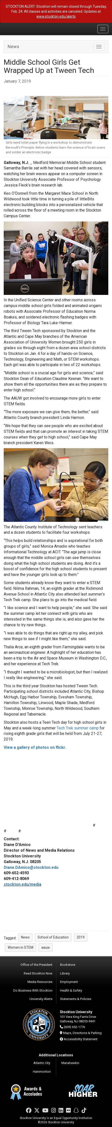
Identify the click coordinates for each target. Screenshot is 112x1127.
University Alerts (40, 999)
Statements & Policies (75, 999)
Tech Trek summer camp (78, 728)
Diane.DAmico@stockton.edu (31, 867)
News (13, 46)
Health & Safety (71, 990)
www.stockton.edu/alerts (56, 16)
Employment (69, 982)
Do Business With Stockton (32, 990)
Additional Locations (56, 1055)
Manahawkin (70, 1063)
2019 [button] (81, 937)
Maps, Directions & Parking (82, 1033)
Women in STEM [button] (20, 947)
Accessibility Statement (80, 1039)
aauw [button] (45, 947)
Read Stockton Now (38, 973)
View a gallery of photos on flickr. (35, 747)
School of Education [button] (53, 937)
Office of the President (36, 965)
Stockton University (27, 28)
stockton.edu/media (22, 884)
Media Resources (39, 982)
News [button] (25, 937)
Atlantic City (41, 1063)
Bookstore (67, 965)
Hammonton (42, 1071)
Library (65, 973)
